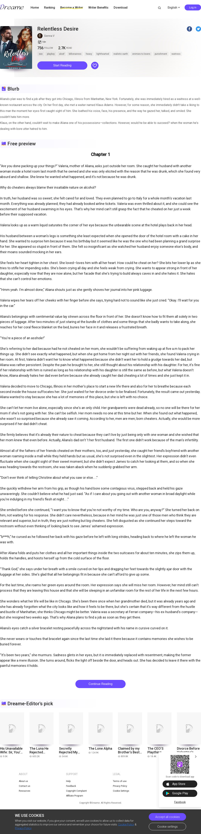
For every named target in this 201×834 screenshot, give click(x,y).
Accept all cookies (167, 817)
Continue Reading (100, 683)
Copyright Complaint (76, 791)
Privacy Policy (23, 828)
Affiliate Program (74, 795)
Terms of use (120, 781)
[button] (62, 65)
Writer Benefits (98, 7)
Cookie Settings (121, 791)
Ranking (49, 7)
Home (35, 7)
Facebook (180, 802)
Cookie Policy (126, 824)
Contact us (24, 786)
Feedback (71, 786)
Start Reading (62, 65)
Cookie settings (167, 826)
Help (68, 781)
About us (23, 781)
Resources (24, 791)
